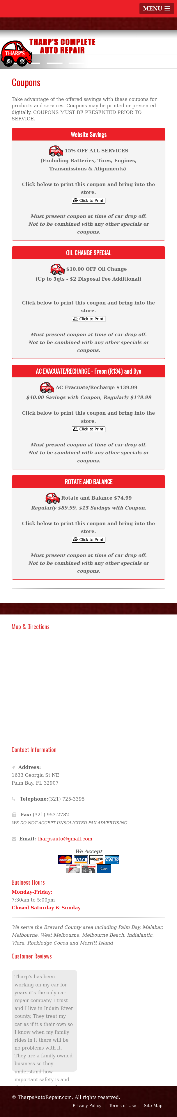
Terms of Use (122, 1105)
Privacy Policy (86, 1105)
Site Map (153, 1105)
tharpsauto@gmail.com (65, 839)
